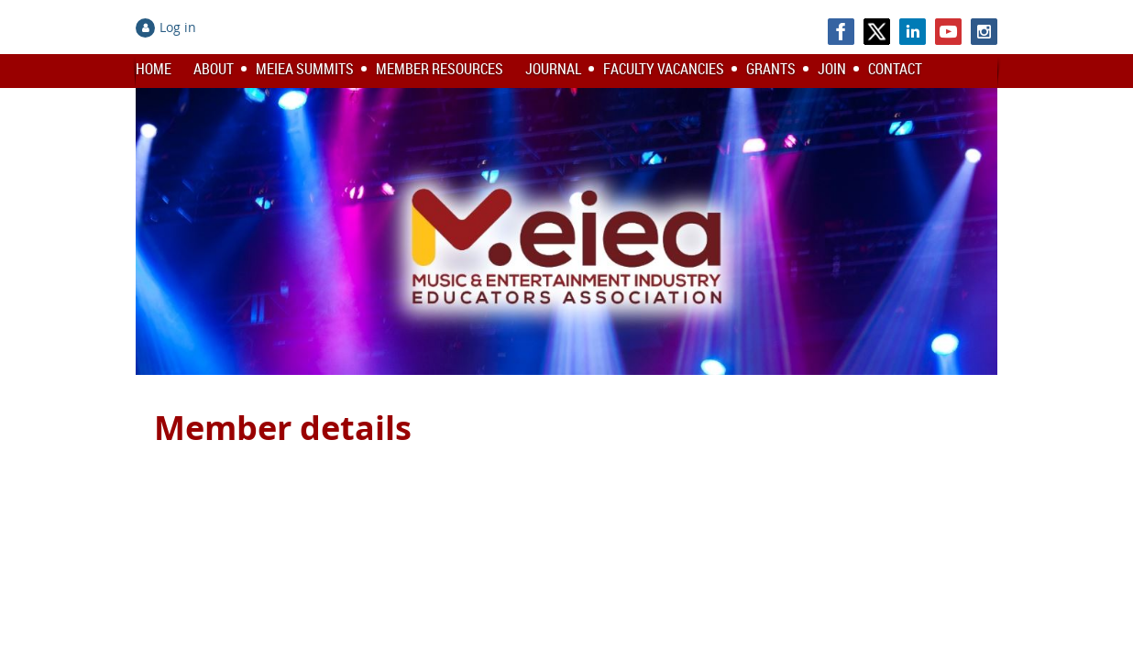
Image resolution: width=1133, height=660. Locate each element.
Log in (178, 27)
